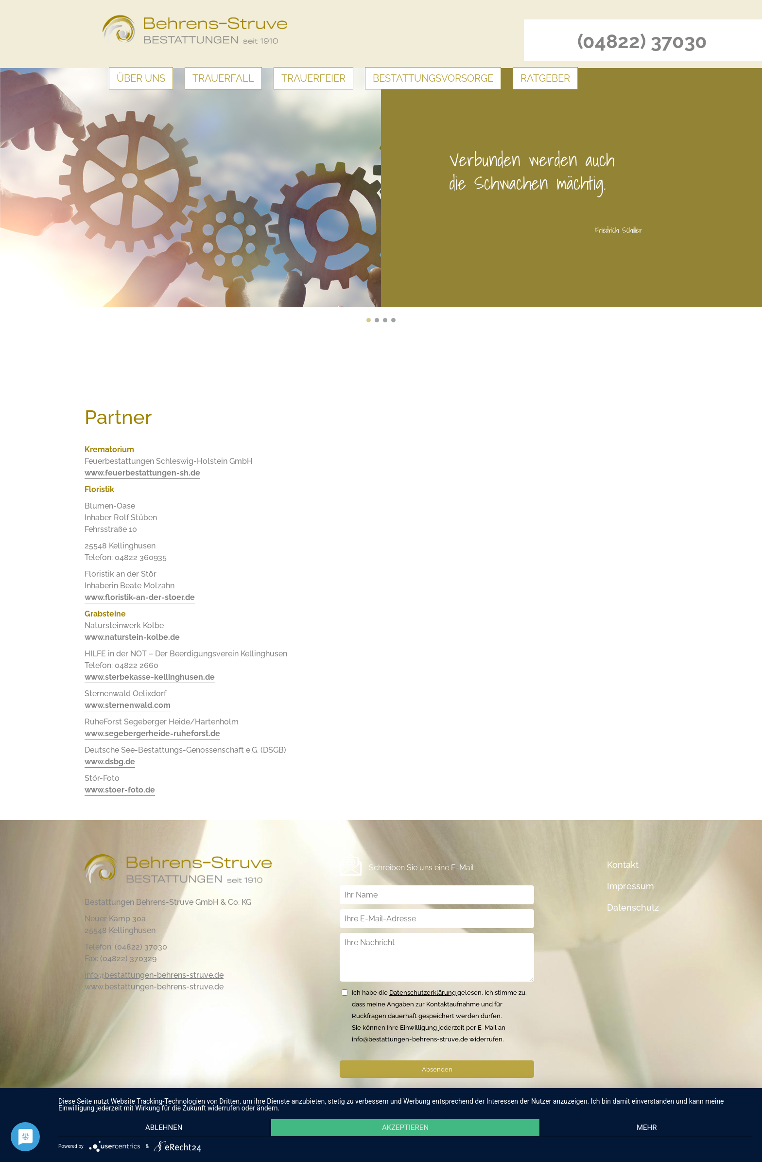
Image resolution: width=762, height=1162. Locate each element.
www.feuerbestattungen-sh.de (142, 472)
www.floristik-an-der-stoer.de (140, 597)
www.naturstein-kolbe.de (132, 637)
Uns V (368, 320)
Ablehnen (161, 1128)
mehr (649, 1128)
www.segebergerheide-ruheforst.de (152, 733)
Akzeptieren (405, 1128)
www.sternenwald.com (128, 705)
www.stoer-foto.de (120, 789)
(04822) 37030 (642, 41)
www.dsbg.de (110, 761)
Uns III (385, 320)
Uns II (393, 320)
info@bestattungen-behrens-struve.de (154, 975)
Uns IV (377, 320)
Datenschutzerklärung (423, 992)
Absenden (437, 1069)
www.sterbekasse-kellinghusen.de (150, 677)
